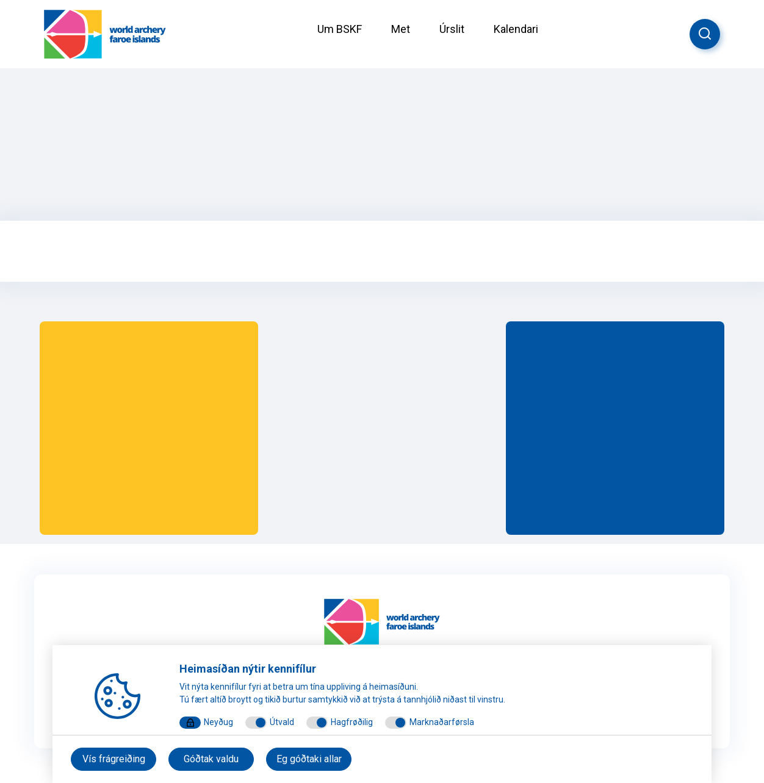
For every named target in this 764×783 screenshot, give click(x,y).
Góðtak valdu (211, 759)
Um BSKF (339, 29)
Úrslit (451, 29)
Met (400, 29)
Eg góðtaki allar (309, 759)
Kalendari (516, 29)
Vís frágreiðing (113, 759)
